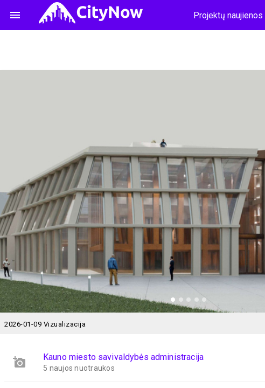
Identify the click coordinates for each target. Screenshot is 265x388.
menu (15, 15)
